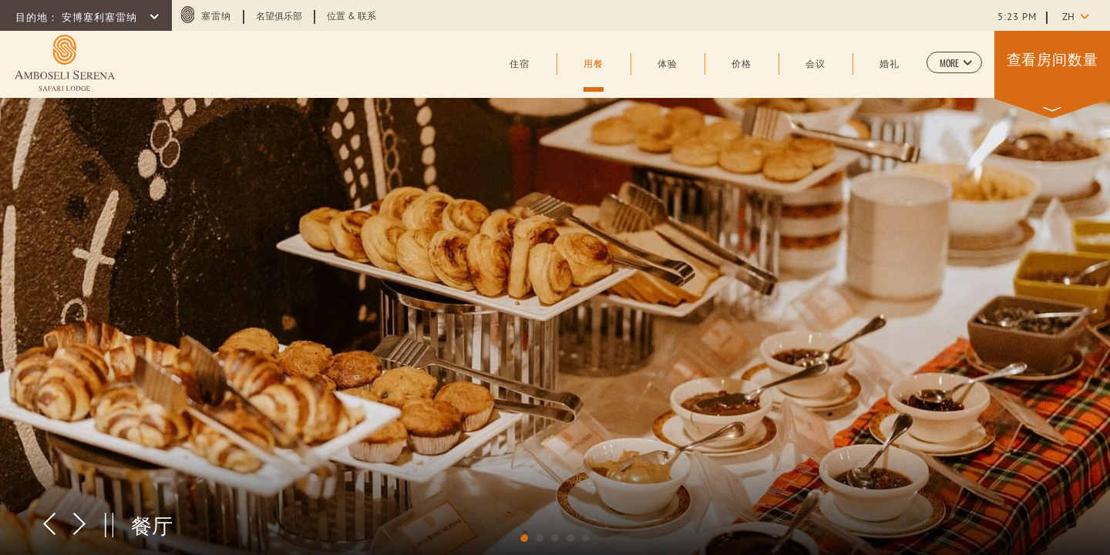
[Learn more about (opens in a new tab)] (65, 63)
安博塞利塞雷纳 (101, 18)
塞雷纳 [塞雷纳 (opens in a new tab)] (216, 17)
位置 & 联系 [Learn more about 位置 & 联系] (351, 17)
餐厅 (152, 524)
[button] (954, 62)
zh (1068, 18)
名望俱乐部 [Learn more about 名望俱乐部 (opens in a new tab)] (279, 17)
